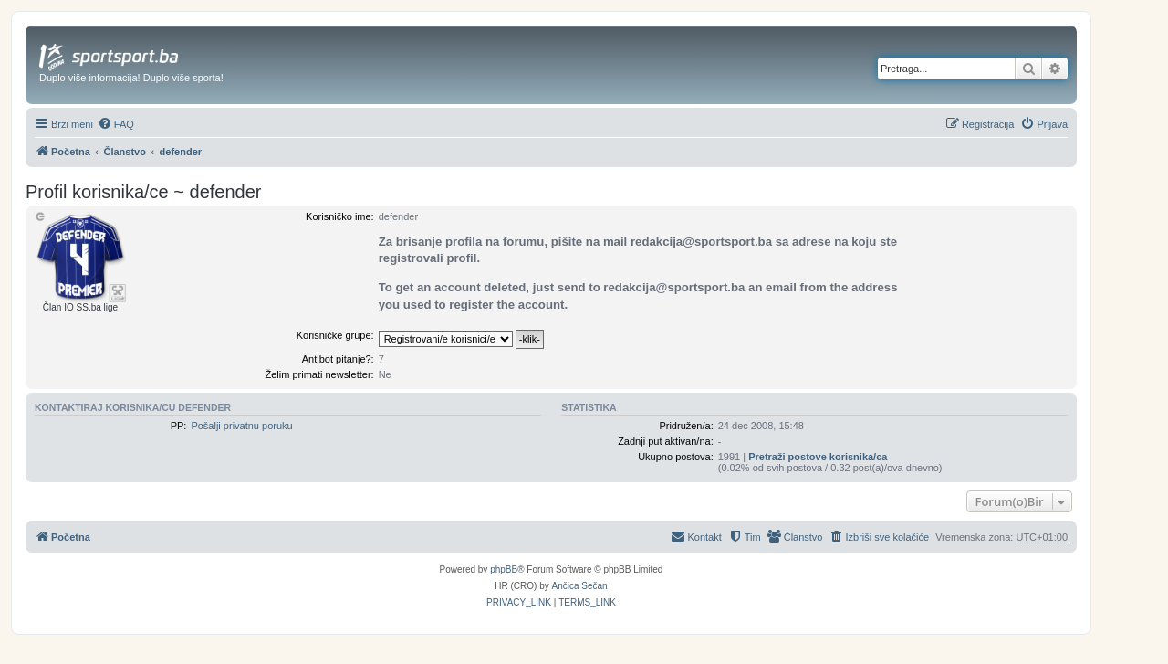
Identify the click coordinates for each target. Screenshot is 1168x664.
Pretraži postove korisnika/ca (817, 456)
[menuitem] (116, 124)
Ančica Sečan (580, 586)
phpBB (503, 569)
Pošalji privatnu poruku (241, 425)
